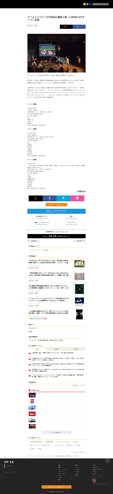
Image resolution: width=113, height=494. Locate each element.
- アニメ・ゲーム (61, 473)
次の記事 (81, 241)
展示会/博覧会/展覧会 (35, 441)
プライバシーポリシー (97, 475)
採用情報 (94, 471)
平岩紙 (31, 448)
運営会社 (94, 465)
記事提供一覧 (95, 467)
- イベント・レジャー (62, 469)
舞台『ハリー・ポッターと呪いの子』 (40, 445)
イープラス (30, 456)
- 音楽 (59, 465)
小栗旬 (77, 445)
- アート (59, 475)
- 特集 (76, 475)
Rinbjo (39, 448)
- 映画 (59, 479)
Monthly (76, 349)
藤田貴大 (46, 250)
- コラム (76, 473)
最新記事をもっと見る (78, 385)
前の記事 (32, 241)
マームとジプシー (34, 250)
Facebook (9, 466)
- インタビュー (78, 469)
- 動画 (76, 465)
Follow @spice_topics (41, 218)
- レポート (77, 471)
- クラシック (60, 471)
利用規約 (94, 473)
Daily (37, 349)
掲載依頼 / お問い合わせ (97, 469)
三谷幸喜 (74, 441)
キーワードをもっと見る (78, 452)
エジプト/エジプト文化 (62, 441)
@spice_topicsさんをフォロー (12, 472)
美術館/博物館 (48, 441)
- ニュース (77, 467)
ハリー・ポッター (58, 445)
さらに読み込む (61, 432)
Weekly (56, 349)
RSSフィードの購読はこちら (57, 204)
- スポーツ (60, 477)
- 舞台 (59, 467)
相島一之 (69, 445)
